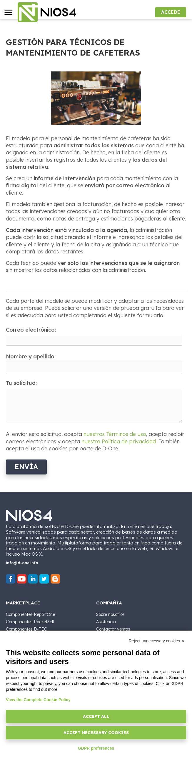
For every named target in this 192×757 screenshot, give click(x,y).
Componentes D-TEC (26, 629)
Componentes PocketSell (30, 621)
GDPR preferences (96, 748)
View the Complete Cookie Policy (38, 699)
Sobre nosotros (110, 614)
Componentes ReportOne (30, 614)
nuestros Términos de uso (115, 434)
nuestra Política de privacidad (118, 441)
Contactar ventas (113, 629)
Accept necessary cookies (96, 732)
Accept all (96, 716)
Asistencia (106, 621)
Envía (26, 466)
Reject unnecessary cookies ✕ (157, 641)
